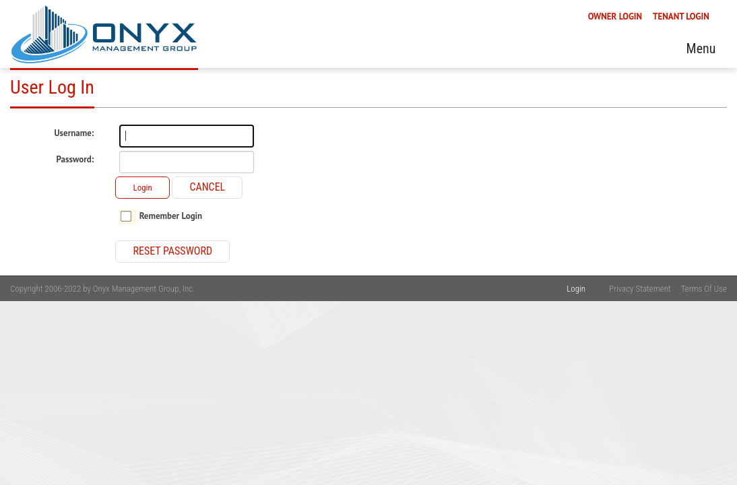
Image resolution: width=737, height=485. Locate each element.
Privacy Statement (640, 288)
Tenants (385, 112)
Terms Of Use (704, 288)
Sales (630, 112)
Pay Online (512, 112)
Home (199, 112)
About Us (258, 112)
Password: (75, 159)
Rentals (578, 112)
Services (323, 112)
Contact (684, 112)
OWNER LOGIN (615, 84)
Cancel (207, 187)
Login (142, 188)
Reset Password (172, 251)
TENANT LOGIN (681, 84)
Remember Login (171, 216)
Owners (445, 112)
